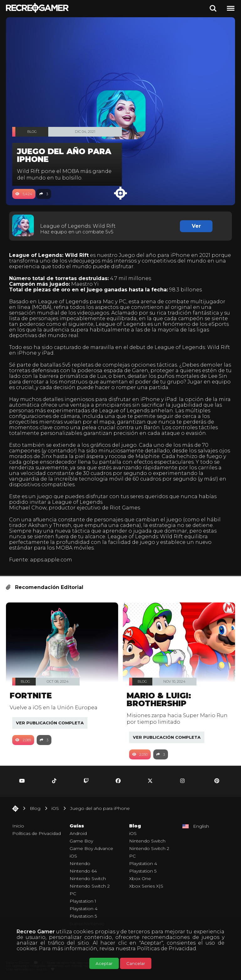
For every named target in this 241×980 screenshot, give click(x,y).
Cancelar (135, 963)
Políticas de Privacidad (166, 948)
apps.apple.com (51, 560)
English (201, 826)
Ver (196, 226)
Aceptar (104, 963)
